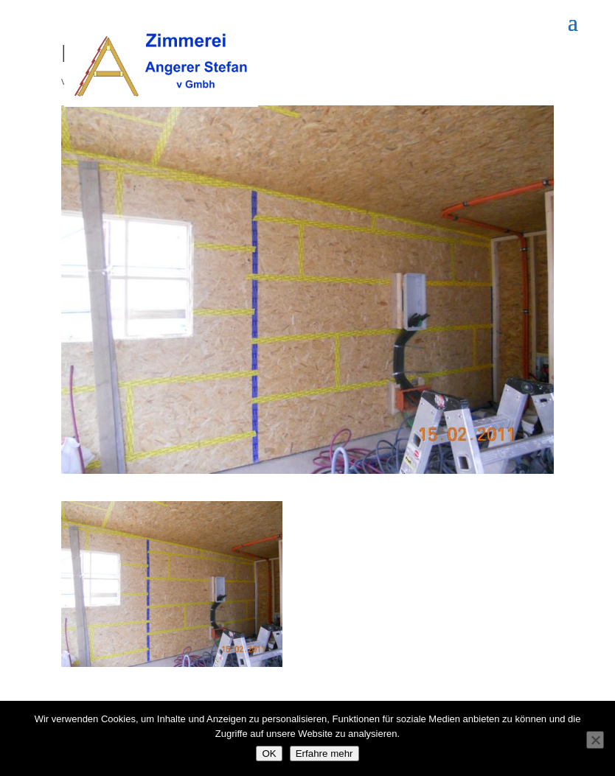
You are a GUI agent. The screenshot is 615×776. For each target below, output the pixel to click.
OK (269, 753)
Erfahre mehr (324, 753)
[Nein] (595, 740)
